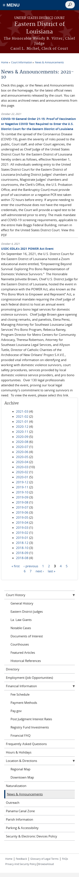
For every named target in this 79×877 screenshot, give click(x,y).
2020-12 (22, 426)
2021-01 (22, 421)
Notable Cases (21, 628)
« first (16, 566)
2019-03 (22, 527)
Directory (12, 669)
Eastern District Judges (27, 611)
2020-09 (22, 437)
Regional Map (20, 769)
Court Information (21, 62)
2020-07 (22, 447)
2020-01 (22, 477)
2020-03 (22, 467)
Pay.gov (16, 711)
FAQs (65, 858)
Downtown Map (22, 777)
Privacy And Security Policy (20, 864)
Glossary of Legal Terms (44, 858)
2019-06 (22, 512)
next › (40, 571)
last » (51, 571)
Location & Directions (21, 761)
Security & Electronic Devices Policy (31, 836)
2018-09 (22, 553)
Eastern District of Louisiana (39, 28)
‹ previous (31, 566)
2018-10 (22, 548)
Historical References (26, 661)
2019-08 (22, 502)
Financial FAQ (21, 735)
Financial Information (21, 686)
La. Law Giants (21, 620)
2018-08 (22, 558)
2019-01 (22, 538)
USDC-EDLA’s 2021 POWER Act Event (27, 249)
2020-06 (22, 452)
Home (4, 62)
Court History (15, 595)
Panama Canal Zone (20, 811)
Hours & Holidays (18, 752)
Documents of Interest (27, 636)
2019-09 (22, 497)
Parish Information (19, 819)
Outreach (12, 802)
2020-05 (22, 457)
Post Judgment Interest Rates (31, 719)
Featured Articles (23, 652)
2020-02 (22, 472)
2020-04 (22, 462)
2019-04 (22, 522)
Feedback (21, 858)
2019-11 (22, 487)
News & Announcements (49, 62)
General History (22, 603)
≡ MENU (11, 5)
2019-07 (22, 507)
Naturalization (16, 786)
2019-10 (22, 492)
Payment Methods (24, 702)
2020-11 (22, 431)
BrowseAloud (46, 864)
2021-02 (22, 416)
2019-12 (22, 482)
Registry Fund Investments (30, 727)
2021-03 (22, 411)
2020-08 (22, 442)
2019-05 (22, 517)
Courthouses (20, 644)
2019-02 (22, 532)
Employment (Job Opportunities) (29, 677)
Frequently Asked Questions (26, 744)
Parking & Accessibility (22, 828)
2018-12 (22, 543)
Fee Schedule (20, 694)
